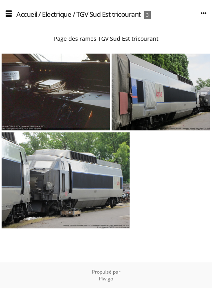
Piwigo (106, 278)
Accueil (26, 14)
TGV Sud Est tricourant (108, 14)
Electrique (56, 14)
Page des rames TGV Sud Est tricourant (106, 38)
